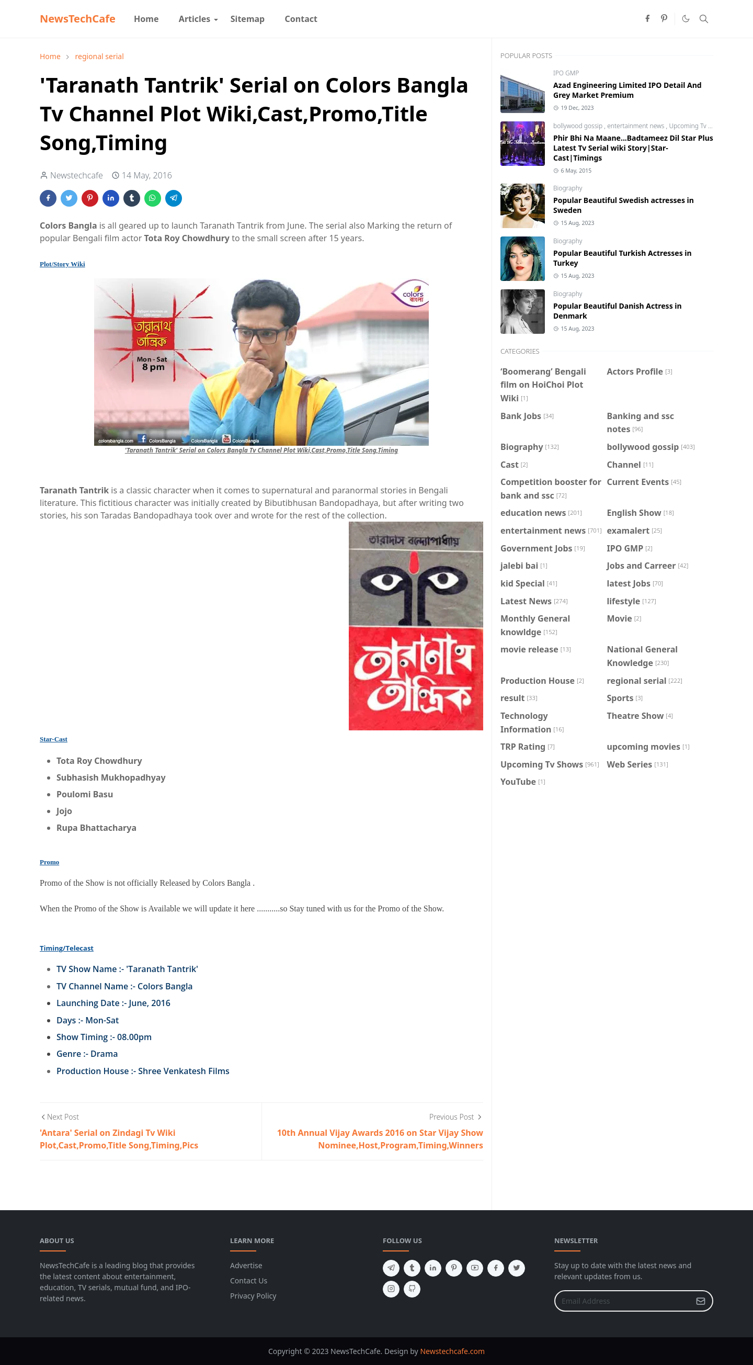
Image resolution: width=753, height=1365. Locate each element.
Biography (568, 188)
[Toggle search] (703, 18)
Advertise (246, 1265)
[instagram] (391, 1289)
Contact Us (248, 1280)
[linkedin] (433, 1268)
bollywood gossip (578, 125)
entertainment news (636, 125)
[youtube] (474, 1268)
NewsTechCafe (78, 19)
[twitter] (516, 1268)
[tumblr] (412, 1268)
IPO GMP (566, 73)
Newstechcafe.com (452, 1351)
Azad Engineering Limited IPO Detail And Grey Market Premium (627, 90)
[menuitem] (146, 19)
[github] (412, 1289)
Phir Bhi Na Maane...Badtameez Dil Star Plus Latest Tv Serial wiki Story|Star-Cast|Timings (633, 148)
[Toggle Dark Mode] (685, 18)
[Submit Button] (700, 1301)
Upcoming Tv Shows (697, 125)
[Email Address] (622, 1301)
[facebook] (647, 19)
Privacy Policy (253, 1296)
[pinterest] (664, 19)
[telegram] (391, 1268)
